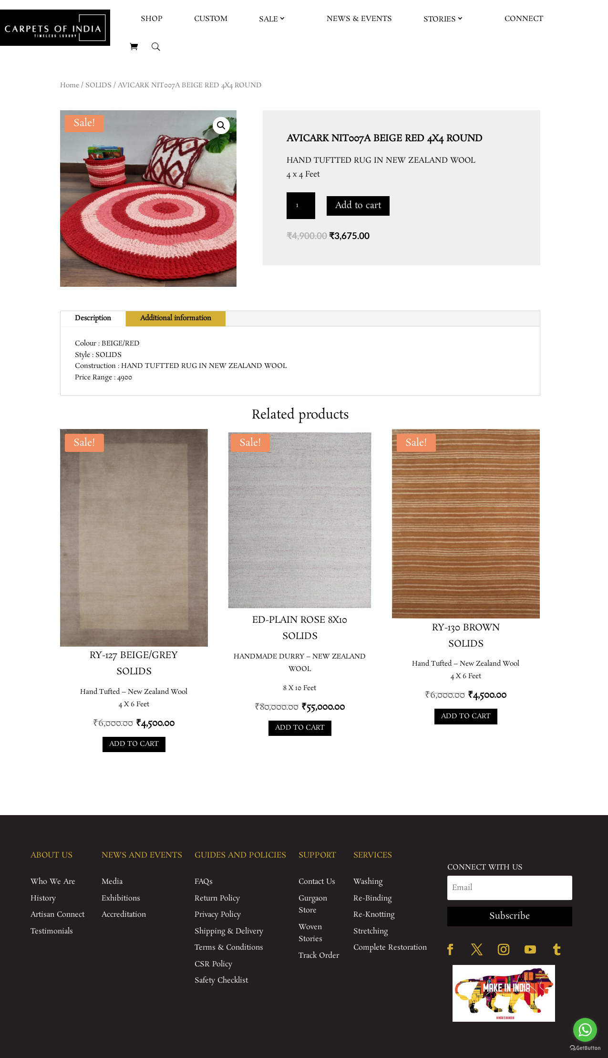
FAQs (204, 882)
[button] (221, 125)
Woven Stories (310, 933)
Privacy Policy (218, 915)
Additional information (175, 318)
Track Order (319, 956)
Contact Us (317, 882)
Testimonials (52, 931)
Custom (210, 19)
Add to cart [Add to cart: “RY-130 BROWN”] (466, 716)
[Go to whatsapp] (585, 1030)
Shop (152, 19)
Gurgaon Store (313, 904)
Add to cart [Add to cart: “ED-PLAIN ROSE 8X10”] (300, 728)
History (43, 898)
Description (93, 318)
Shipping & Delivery (229, 931)
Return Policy (217, 898)
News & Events (359, 19)
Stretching (370, 931)
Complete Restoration (390, 948)
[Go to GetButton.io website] (585, 1048)
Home (69, 85)
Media (112, 882)
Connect (524, 19)
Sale (268, 19)
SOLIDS (98, 85)
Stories (439, 19)
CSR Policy (213, 964)
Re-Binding (372, 898)
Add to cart (358, 205)
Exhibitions (121, 898)
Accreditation (124, 915)
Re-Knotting (373, 915)
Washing (367, 882)
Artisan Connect (57, 915)
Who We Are (53, 882)
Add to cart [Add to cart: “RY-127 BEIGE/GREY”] (134, 744)
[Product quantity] (301, 205)
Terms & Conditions (229, 948)
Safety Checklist (221, 980)
